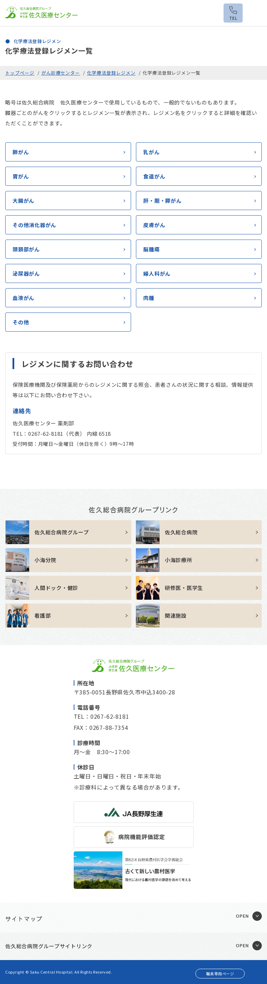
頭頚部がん (26, 249)
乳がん (151, 152)
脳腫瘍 (151, 249)
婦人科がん (157, 273)
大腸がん (23, 200)
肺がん (21, 152)
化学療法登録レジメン (111, 72)
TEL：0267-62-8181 (101, 716)
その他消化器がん (34, 224)
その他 (21, 322)
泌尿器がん (26, 273)
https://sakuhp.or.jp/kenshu (198, 588)
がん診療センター (60, 72)
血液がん (23, 297)
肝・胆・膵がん (162, 200)
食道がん (154, 176)
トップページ (19, 72)
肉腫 (148, 297)
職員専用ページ (220, 973)
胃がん (21, 176)
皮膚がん (154, 224)
